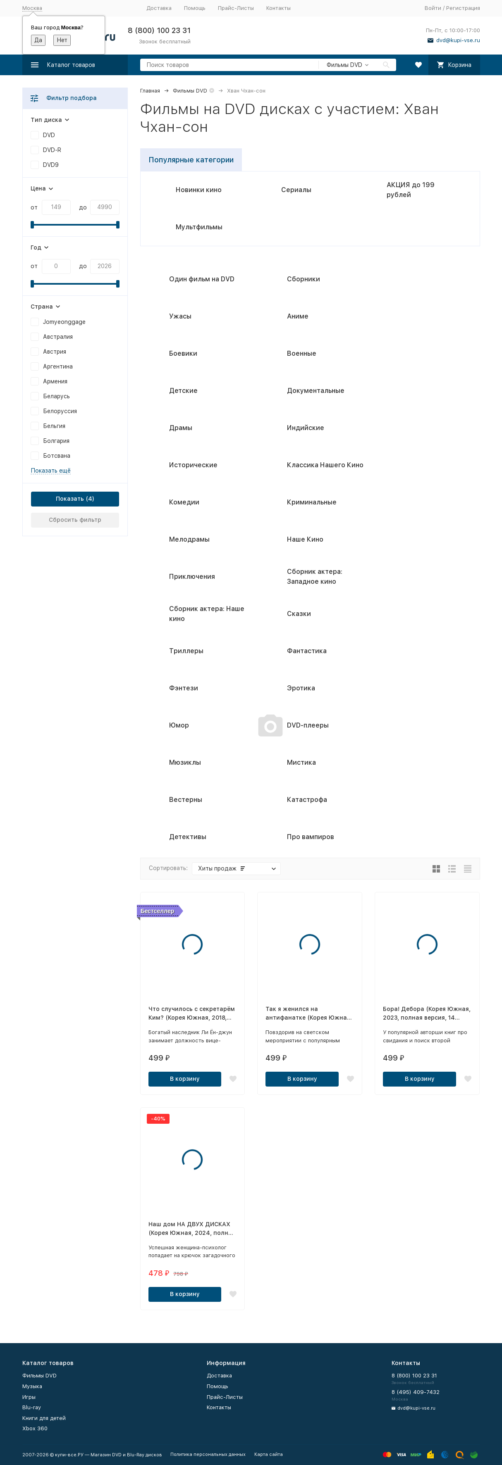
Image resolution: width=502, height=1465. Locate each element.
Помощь (195, 8)
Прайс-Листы (236, 8)
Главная (150, 91)
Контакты (278, 8)
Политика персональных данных (208, 1454)
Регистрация (463, 8)
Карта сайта (268, 1454)
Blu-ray (31, 1407)
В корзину (185, 1078)
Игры (29, 1397)
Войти (433, 8)
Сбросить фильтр (75, 519)
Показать (70, 498)
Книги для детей (44, 1418)
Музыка (32, 1386)
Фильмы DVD (190, 91)
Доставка (159, 8)
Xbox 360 (35, 1428)
